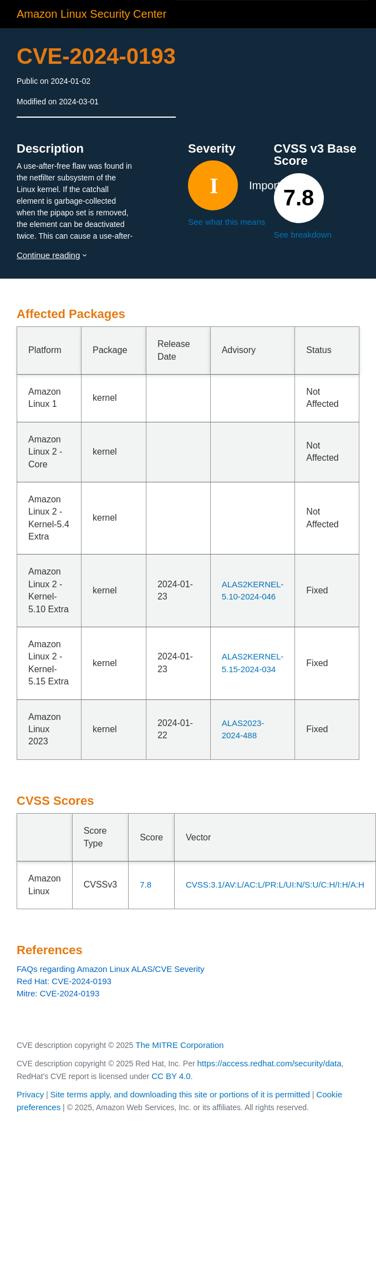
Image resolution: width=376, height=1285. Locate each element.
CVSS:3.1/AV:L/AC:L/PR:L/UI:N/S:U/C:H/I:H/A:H (275, 884)
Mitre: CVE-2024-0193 (58, 993)
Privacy (30, 1094)
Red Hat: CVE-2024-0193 (64, 981)
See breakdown (303, 234)
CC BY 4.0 (171, 1076)
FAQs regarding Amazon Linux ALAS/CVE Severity (111, 969)
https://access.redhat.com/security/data (269, 1063)
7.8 (145, 884)
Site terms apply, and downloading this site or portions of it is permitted (180, 1094)
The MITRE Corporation (179, 1045)
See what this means (226, 221)
